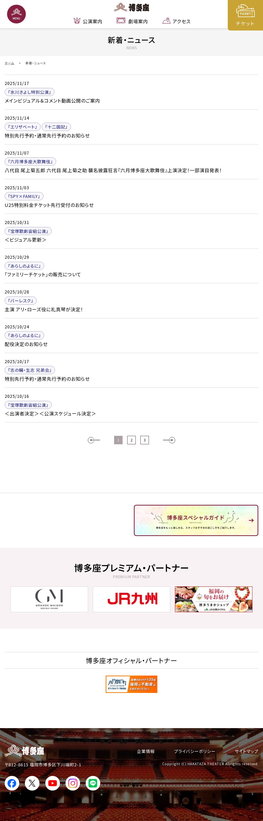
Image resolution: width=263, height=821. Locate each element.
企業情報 (146, 751)
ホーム (9, 63)
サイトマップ (246, 751)
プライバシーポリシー (195, 751)
